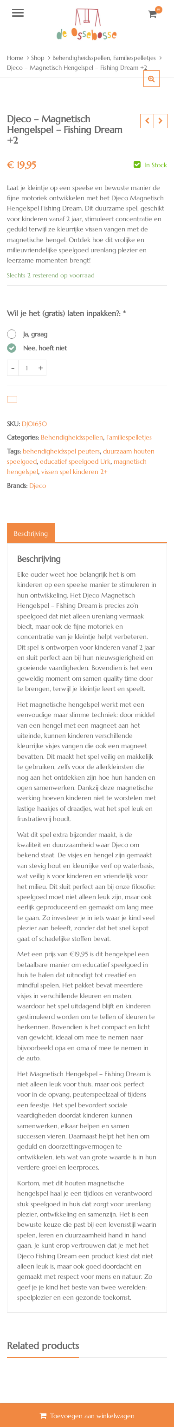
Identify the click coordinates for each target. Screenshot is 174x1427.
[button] (159, 86)
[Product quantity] (27, 368)
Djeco (37, 485)
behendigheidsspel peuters (61, 451)
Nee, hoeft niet (45, 348)
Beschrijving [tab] (31, 533)
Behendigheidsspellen (72, 437)
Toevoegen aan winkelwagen (92, 1416)
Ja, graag (35, 334)
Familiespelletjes (129, 437)
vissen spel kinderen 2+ (74, 471)
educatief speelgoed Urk (75, 461)
